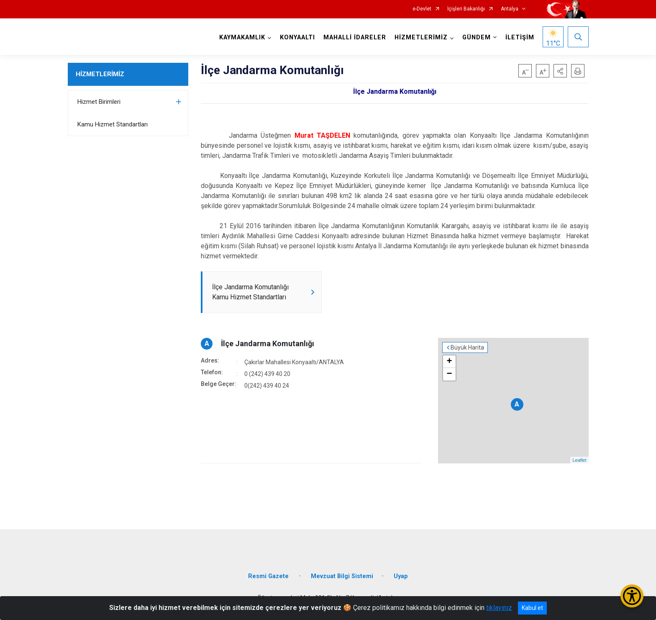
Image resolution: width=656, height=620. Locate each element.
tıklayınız (499, 608)
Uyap (401, 576)
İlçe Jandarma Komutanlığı (267, 343)
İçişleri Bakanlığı (466, 9)
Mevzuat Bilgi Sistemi (342, 576)
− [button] (449, 374)
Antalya (509, 9)
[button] (560, 70)
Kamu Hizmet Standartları (112, 124)
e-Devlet (422, 9)
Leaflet (579, 460)
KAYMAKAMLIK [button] (242, 37)
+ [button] (449, 361)
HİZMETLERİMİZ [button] (421, 37)
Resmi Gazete (269, 576)
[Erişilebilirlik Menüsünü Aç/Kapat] (631, 595)
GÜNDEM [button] (476, 37)
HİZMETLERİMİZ (100, 74)
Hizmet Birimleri (98, 101)
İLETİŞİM (519, 37)
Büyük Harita (467, 347)
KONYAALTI (297, 37)
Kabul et (532, 608)
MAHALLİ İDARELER (354, 37)
